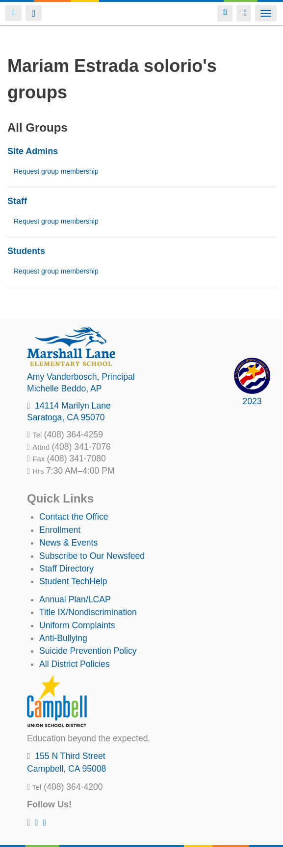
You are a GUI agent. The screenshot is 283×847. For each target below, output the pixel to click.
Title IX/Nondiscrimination (88, 612)
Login (13, 13)
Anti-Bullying (63, 638)
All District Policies (74, 664)
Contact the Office (73, 517)
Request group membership (56, 171)
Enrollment (59, 530)
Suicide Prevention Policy (88, 651)
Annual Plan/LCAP (75, 599)
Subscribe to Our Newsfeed (92, 556)
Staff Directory (66, 568)
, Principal (81, 377)
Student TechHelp (73, 581)
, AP (64, 388)
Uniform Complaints (77, 625)
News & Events (68, 543)
